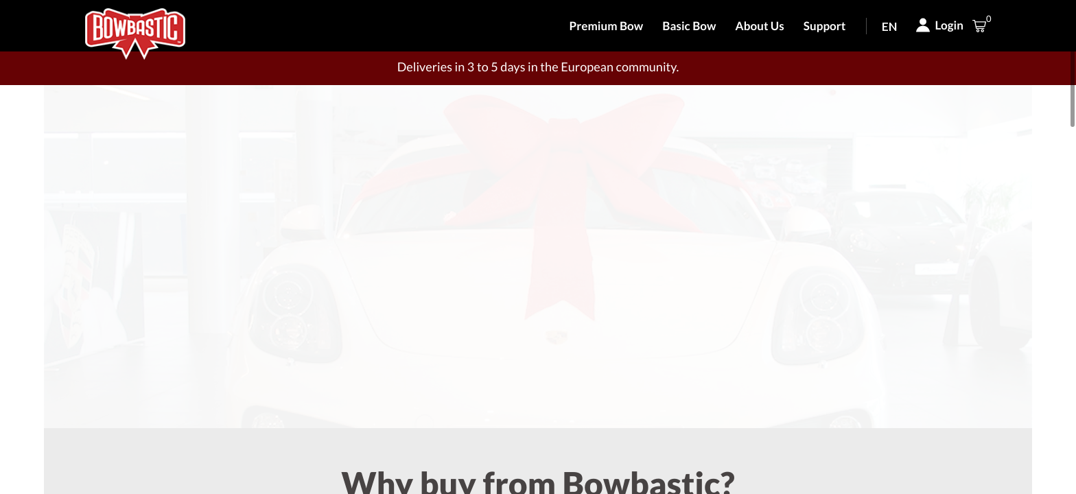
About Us (760, 26)
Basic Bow (689, 26)
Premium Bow (607, 26)
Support (825, 26)
